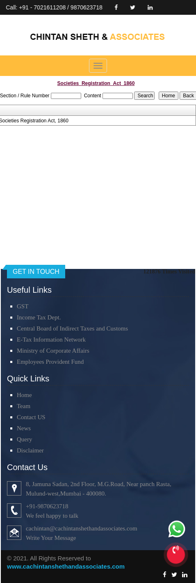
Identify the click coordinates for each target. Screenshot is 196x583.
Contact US (31, 417)
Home (24, 395)
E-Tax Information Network (51, 339)
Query (24, 439)
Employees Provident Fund (50, 361)
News (24, 428)
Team (23, 406)
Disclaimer (30, 450)
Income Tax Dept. (39, 317)
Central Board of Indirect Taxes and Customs (72, 328)
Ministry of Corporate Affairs (53, 350)
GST (22, 306)
